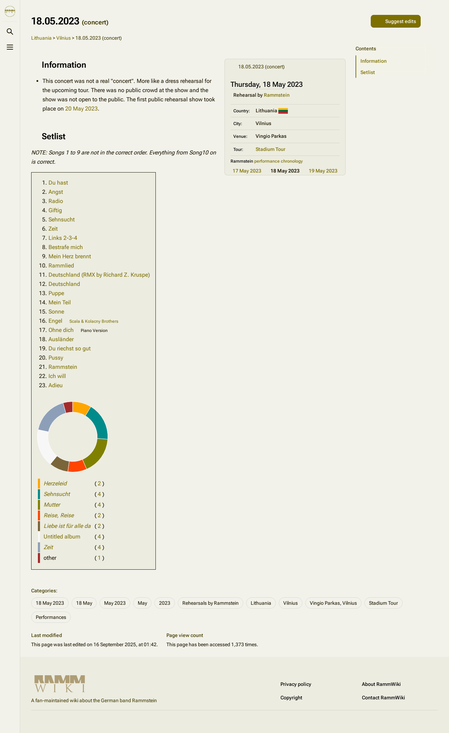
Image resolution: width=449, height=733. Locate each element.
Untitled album (62, 536)
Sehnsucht (62, 219)
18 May (84, 603)
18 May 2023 (50, 603)
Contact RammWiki (383, 697)
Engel (55, 320)
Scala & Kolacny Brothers (93, 321)
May (142, 603)
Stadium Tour (270, 149)
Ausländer (61, 339)
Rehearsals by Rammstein (210, 603)
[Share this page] (362, 21)
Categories (43, 590)
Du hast (58, 182)
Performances (51, 617)
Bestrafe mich (66, 247)
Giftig (55, 210)
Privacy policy (295, 684)
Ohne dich (61, 330)
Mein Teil (60, 302)
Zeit (53, 228)
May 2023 (115, 603)
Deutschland (64, 284)
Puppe (56, 293)
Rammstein (277, 95)
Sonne (56, 311)
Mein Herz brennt (70, 256)
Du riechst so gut (70, 348)
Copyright (291, 697)
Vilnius (63, 38)
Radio (56, 201)
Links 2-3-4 (63, 238)
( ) (99, 483)
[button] (397, 61)
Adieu (56, 385)
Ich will (57, 376)
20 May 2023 (81, 108)
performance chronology (278, 161)
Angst (56, 191)
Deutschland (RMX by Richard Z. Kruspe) (99, 274)
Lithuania (41, 38)
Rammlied (61, 265)
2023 (164, 603)
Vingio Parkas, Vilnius (333, 603)
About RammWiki (381, 684)
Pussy (56, 357)
